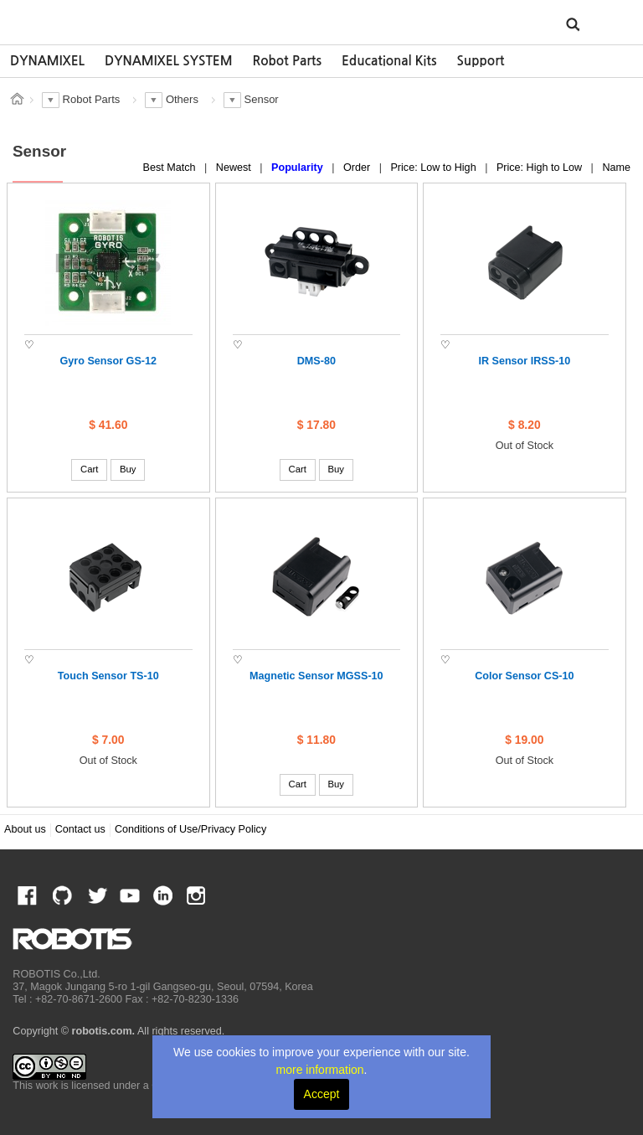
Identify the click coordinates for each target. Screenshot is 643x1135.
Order (358, 167)
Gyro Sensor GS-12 (108, 361)
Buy (128, 469)
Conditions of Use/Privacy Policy (190, 829)
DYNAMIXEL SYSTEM (169, 60)
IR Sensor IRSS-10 (524, 361)
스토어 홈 (16, 98)
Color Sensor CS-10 (524, 676)
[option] (47, 61)
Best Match (171, 167)
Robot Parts (287, 60)
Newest (235, 167)
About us (25, 829)
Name (616, 167)
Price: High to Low (540, 167)
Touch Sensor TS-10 (108, 676)
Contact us (80, 829)
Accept (322, 1094)
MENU (604, 23)
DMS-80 (316, 361)
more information (320, 1069)
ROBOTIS (90, 21)
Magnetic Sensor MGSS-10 (316, 676)
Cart (89, 469)
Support (480, 60)
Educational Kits (389, 60)
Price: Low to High (434, 167)
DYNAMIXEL (47, 60)
